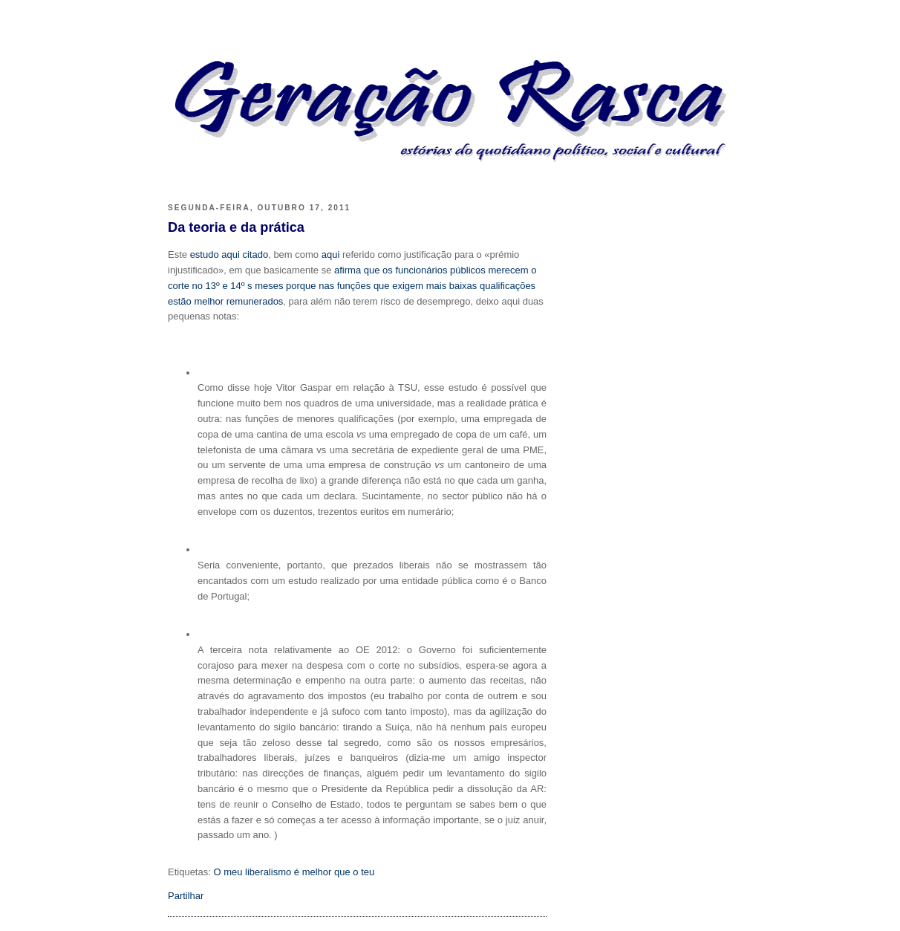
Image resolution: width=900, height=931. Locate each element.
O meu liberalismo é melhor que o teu (293, 872)
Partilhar (185, 895)
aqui (331, 254)
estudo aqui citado (229, 254)
